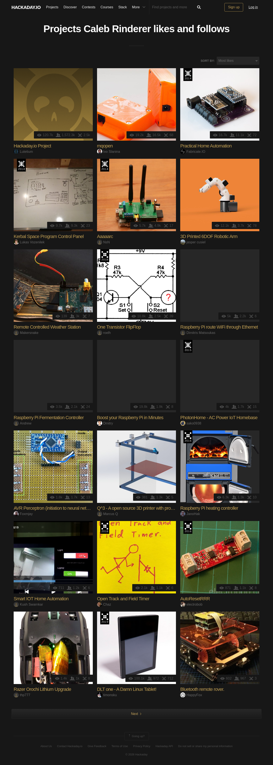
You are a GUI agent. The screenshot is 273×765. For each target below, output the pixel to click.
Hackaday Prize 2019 (104, 618)
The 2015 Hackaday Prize (187, 346)
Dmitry (105, 423)
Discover (70, 7)
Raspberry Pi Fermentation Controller (49, 417)
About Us (46, 746)
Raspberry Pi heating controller (209, 508)
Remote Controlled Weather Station (47, 327)
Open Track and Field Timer (123, 599)
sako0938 (190, 423)
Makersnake (26, 333)
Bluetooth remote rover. (202, 689)
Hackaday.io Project (32, 146)
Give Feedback (97, 746)
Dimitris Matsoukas (197, 333)
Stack (122, 7)
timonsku (107, 695)
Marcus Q (107, 514)
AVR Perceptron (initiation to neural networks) (56, 508)
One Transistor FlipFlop (119, 327)
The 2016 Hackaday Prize (187, 437)
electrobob (191, 604)
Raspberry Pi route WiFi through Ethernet (219, 327)
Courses (106, 7)
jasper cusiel (192, 242)
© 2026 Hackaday (136, 754)
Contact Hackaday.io (70, 746)
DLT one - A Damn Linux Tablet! (126, 689)
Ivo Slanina (108, 151)
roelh (104, 333)
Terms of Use (120, 746)
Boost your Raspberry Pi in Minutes (130, 417)
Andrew (22, 423)
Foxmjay (23, 514)
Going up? (136, 736)
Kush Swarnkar (28, 604)
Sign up (234, 7)
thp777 (22, 695)
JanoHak (190, 514)
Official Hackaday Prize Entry (187, 74)
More (139, 7)
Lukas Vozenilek (29, 242)
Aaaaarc (105, 236)
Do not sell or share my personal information (205, 746)
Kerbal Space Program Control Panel (49, 236)
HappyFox (191, 695)
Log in (253, 7)
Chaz (104, 604)
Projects (52, 7)
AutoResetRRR (195, 599)
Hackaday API (164, 746)
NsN (103, 242)
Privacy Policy (141, 746)
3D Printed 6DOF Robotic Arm (208, 236)
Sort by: (208, 60)
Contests (88, 7)
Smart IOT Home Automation (41, 599)
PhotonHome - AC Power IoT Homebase (218, 417)
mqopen (105, 146)
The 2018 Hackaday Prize (104, 256)
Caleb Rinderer (117, 29)
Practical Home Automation (205, 146)
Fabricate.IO (192, 151)
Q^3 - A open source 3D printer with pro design (140, 508)
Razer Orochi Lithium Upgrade (42, 689)
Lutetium (23, 151)
